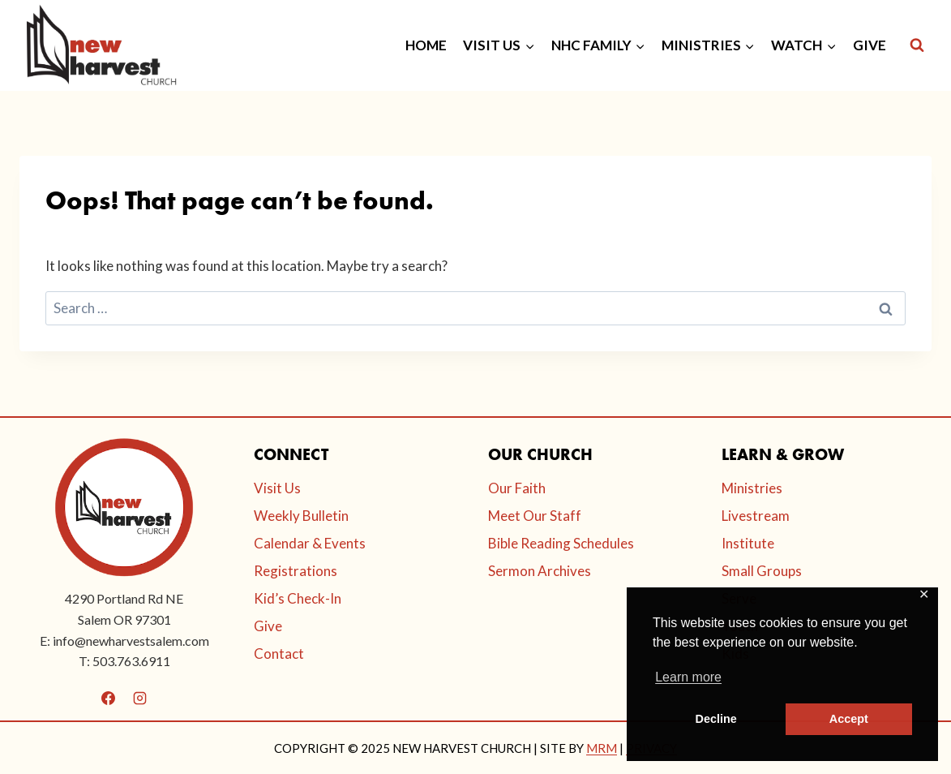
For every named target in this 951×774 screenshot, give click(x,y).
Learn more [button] (688, 677)
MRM (601, 748)
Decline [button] (716, 718)
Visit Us (277, 488)
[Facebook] (108, 698)
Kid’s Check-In (297, 598)
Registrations (295, 570)
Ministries (752, 488)
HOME (426, 45)
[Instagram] (140, 698)
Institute (748, 543)
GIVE (869, 45)
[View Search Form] (917, 45)
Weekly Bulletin (301, 515)
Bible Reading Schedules (561, 543)
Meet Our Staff (534, 515)
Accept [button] (848, 718)
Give (268, 625)
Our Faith (517, 488)
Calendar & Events (310, 543)
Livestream (756, 515)
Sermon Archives (539, 570)
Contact (279, 653)
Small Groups (762, 570)
